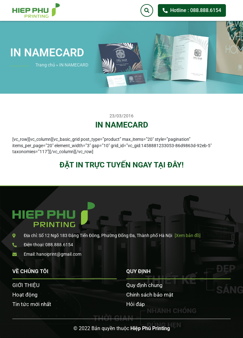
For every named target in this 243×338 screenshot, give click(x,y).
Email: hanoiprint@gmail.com (46, 254)
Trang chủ (45, 64)
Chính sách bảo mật (149, 294)
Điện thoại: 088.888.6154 (42, 244)
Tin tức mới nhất (31, 304)
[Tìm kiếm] (146, 10)
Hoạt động (25, 294)
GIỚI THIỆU (26, 285)
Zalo (233, 132)
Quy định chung (144, 285)
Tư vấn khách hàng (233, 93)
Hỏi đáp (135, 304)
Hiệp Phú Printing (150, 328)
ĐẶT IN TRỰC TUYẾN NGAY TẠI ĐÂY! (121, 164)
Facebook (233, 113)
